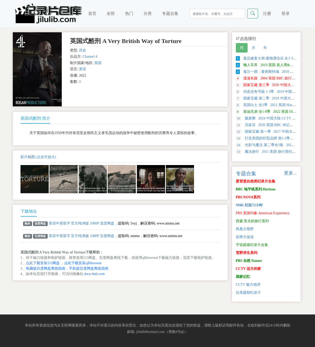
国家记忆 (243, 277)
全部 (111, 13)
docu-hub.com (94, 274)
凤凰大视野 (245, 229)
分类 (148, 13)
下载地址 (29, 211)
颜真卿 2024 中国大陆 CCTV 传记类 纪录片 (275, 118)
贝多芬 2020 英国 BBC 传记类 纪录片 (270, 125)
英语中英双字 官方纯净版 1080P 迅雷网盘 (81, 223)
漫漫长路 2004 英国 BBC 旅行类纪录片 (271, 78)
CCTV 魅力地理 (248, 285)
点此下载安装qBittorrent (82, 263)
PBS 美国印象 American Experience (263, 213)
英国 (97, 63)
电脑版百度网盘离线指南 (45, 268)
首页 (92, 13)
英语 (82, 69)
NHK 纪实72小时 (249, 205)
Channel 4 (90, 56)
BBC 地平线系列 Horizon (256, 189)
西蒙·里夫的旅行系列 (252, 221)
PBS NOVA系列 (248, 197)
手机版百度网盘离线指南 (88, 268)
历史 (82, 50)
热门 (129, 13)
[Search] (217, 13)
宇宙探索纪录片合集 (252, 245)
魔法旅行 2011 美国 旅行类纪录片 (267, 152)
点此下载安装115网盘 (43, 263)
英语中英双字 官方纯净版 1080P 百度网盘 (81, 236)
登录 (285, 13)
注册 (267, 13)
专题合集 (170, 13)
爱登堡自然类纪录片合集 (255, 181)
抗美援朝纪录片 (248, 292)
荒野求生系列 (246, 253)
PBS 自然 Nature (249, 261)
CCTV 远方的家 (248, 269)
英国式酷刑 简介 (35, 118)
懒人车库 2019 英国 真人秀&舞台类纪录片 (274, 65)
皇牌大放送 (245, 237)
